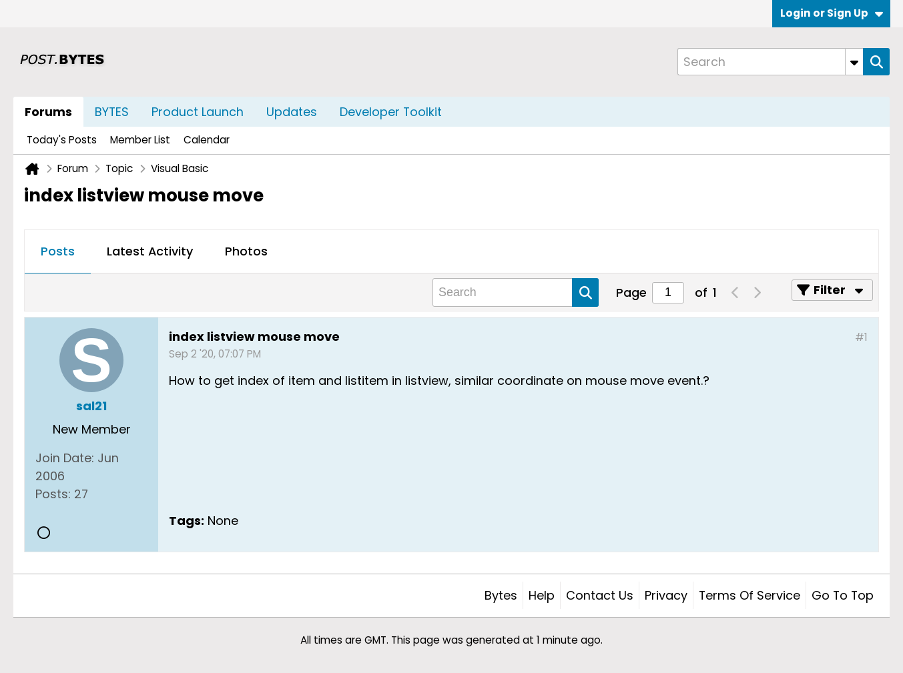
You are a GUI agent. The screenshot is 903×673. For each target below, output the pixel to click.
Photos (246, 251)
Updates (291, 111)
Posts (58, 251)
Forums (48, 111)
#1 (861, 337)
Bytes (501, 595)
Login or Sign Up (831, 13)
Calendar (207, 140)
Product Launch (198, 111)
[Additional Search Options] (854, 61)
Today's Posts (62, 140)
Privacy (666, 595)
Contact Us (599, 595)
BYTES (112, 111)
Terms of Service (749, 595)
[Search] (770, 61)
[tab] (58, 252)
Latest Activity (150, 251)
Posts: (53, 494)
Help (542, 595)
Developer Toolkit (391, 111)
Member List (140, 140)
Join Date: (64, 458)
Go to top (843, 595)
